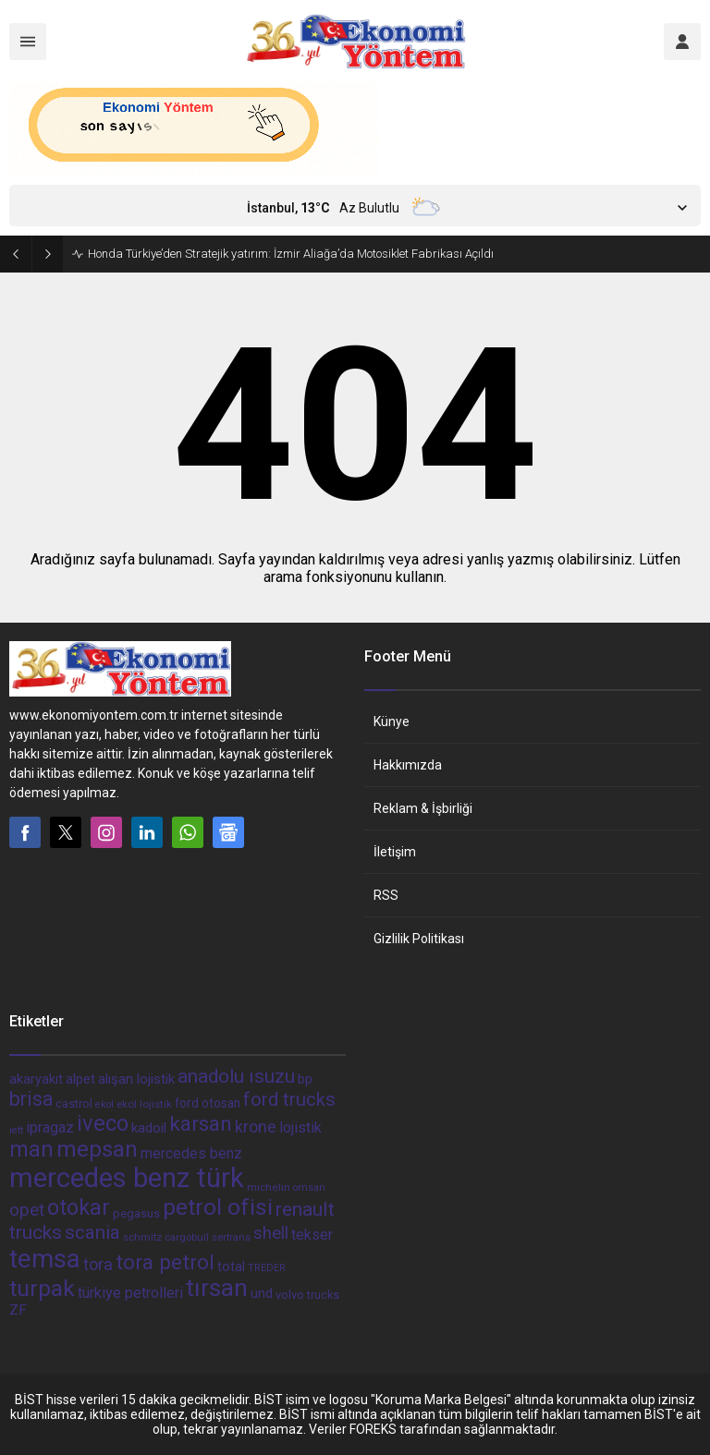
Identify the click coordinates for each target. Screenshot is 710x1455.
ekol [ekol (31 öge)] (104, 1104)
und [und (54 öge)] (262, 1293)
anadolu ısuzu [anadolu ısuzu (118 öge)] (236, 1076)
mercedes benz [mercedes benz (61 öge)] (191, 1153)
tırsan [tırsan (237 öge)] (217, 1288)
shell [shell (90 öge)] (270, 1233)
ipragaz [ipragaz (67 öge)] (50, 1127)
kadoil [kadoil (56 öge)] (148, 1128)
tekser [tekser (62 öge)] (312, 1234)
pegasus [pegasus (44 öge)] (136, 1213)
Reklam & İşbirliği (422, 808)
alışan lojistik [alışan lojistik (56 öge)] (136, 1079)
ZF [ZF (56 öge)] (18, 1310)
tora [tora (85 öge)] (98, 1264)
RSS (385, 895)
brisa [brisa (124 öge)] (31, 1098)
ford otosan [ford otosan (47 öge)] (207, 1103)
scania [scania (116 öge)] (92, 1232)
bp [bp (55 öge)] (305, 1079)
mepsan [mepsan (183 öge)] (97, 1149)
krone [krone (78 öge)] (255, 1127)
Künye (391, 721)
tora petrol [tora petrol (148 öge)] (165, 1262)
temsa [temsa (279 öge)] (44, 1258)
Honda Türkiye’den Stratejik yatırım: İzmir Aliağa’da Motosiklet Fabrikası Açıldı (291, 254)
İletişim (394, 851)
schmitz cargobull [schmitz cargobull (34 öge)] (166, 1237)
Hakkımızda (407, 765)
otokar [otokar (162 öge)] (78, 1207)
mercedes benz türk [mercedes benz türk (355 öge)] (126, 1178)
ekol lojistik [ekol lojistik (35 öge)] (144, 1103)
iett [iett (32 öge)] (16, 1130)
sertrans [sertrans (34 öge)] (231, 1237)
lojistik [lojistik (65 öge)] (300, 1127)
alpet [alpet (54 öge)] (80, 1079)
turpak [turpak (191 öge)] (42, 1288)
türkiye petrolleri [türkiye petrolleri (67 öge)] (130, 1293)
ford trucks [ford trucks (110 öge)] (289, 1099)
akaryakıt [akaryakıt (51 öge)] (36, 1079)
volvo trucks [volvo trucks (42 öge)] (307, 1295)
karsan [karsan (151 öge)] (200, 1123)
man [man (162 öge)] (31, 1149)
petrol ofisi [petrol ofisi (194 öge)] (218, 1207)
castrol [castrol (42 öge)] (73, 1103)
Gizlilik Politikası (418, 938)
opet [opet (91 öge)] (26, 1210)
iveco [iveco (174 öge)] (103, 1123)
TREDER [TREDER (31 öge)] (267, 1268)
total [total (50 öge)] (231, 1266)
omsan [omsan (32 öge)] (309, 1188)
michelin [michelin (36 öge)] (268, 1187)
